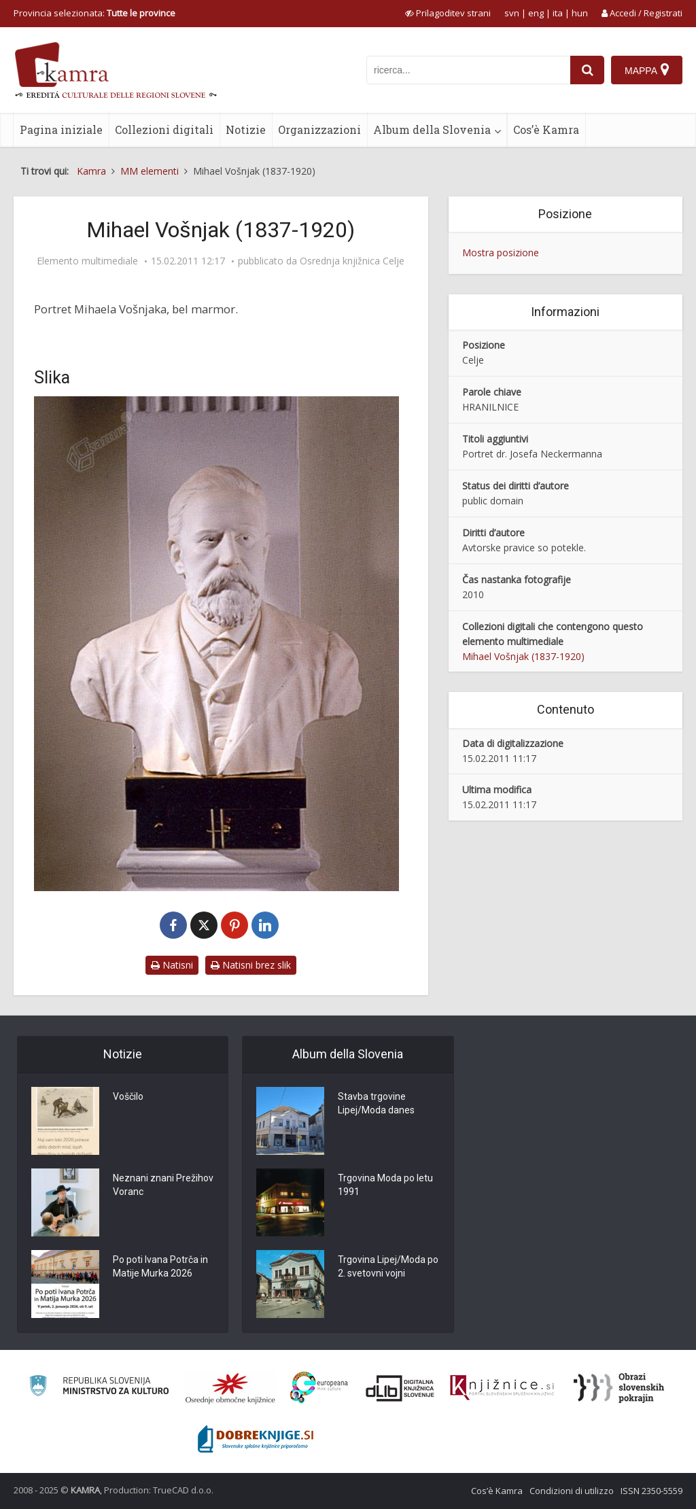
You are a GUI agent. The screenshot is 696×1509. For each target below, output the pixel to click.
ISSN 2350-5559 (651, 1491)
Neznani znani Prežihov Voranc (163, 1185)
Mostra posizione (500, 252)
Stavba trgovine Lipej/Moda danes (376, 1104)
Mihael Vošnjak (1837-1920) (523, 656)
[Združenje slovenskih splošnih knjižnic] (502, 1388)
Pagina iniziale (61, 129)
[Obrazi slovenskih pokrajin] (619, 1388)
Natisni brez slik (251, 964)
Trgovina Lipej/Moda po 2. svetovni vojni (388, 1267)
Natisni (172, 964)
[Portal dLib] (400, 1388)
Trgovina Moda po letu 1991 (385, 1185)
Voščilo (128, 1097)
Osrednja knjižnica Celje (352, 261)
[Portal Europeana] (319, 1387)
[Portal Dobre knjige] (255, 1439)
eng (536, 13)
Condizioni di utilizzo (571, 1491)
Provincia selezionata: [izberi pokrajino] (94, 13)
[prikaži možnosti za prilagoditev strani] (448, 13)
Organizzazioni (319, 129)
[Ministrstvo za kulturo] (99, 1387)
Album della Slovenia (432, 129)
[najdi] (587, 70)
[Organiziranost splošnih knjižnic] (230, 1388)
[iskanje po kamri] (468, 70)
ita (558, 13)
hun (580, 13)
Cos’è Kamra (546, 129)
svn (511, 13)
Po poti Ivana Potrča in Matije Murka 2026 (160, 1267)
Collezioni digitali (164, 129)
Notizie (246, 129)
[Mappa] (646, 70)
